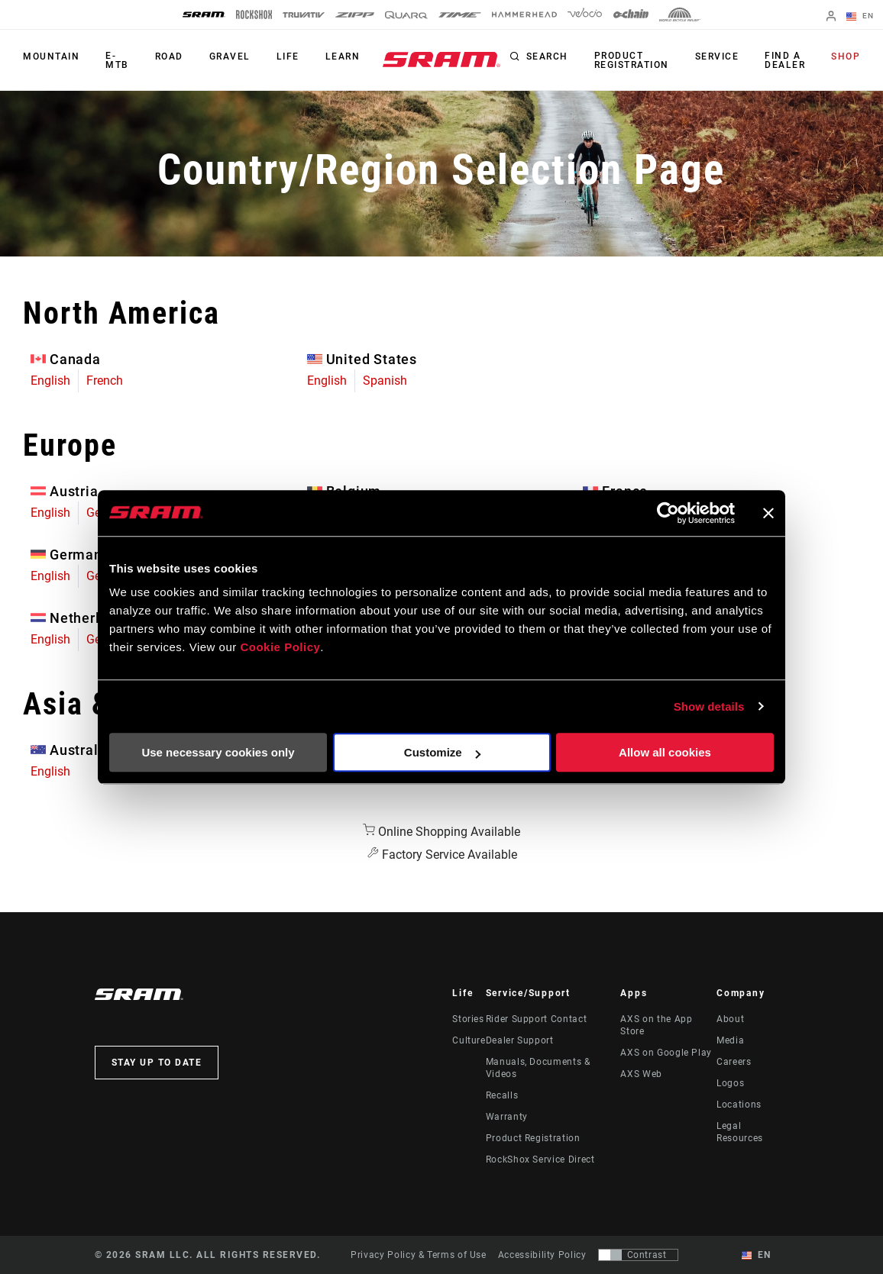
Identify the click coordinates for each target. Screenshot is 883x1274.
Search (547, 56)
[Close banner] (768, 513)
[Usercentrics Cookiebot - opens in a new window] (668, 513)
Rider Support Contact (536, 1019)
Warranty (507, 1116)
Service (717, 56)
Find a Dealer (785, 60)
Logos (730, 1083)
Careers (733, 1061)
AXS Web (640, 1074)
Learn (343, 56)
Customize (442, 752)
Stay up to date (157, 1062)
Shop (845, 56)
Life (288, 56)
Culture (468, 1040)
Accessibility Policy (542, 1255)
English (50, 380)
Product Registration (631, 60)
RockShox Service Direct (540, 1159)
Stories (468, 1019)
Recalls (502, 1095)
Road (169, 56)
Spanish (385, 380)
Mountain (51, 56)
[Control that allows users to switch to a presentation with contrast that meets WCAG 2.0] (638, 1255)
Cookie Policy (280, 646)
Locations (739, 1104)
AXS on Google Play (666, 1052)
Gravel (230, 56)
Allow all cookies (665, 752)
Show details (709, 706)
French (104, 380)
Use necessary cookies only (217, 752)
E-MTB (117, 60)
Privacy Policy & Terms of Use (419, 1255)
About (730, 1019)
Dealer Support (520, 1040)
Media (730, 1040)
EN (860, 16)
